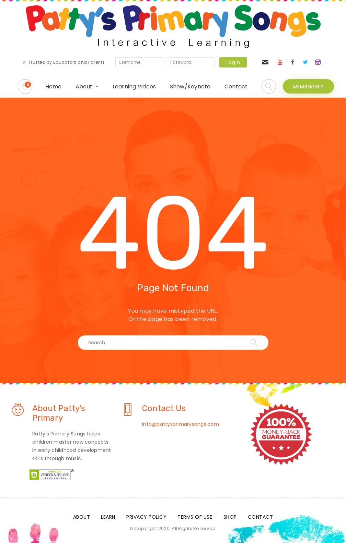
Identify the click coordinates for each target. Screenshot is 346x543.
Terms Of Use (194, 517)
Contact (236, 86)
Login (233, 62)
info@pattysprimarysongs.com (180, 424)
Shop (230, 517)
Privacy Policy (146, 517)
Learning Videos (134, 86)
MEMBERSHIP (308, 86)
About (84, 86)
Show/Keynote (190, 86)
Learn (108, 517)
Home (53, 86)
